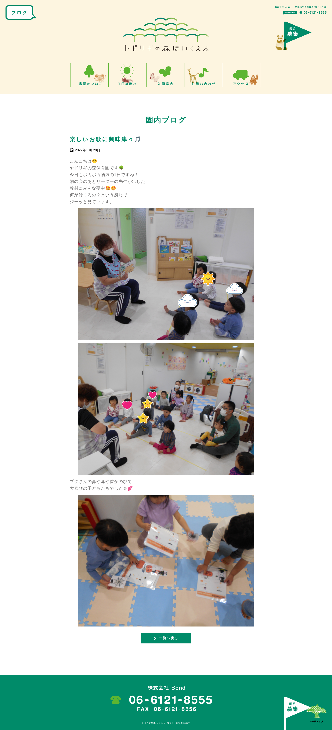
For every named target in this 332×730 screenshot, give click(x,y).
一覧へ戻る (166, 638)
